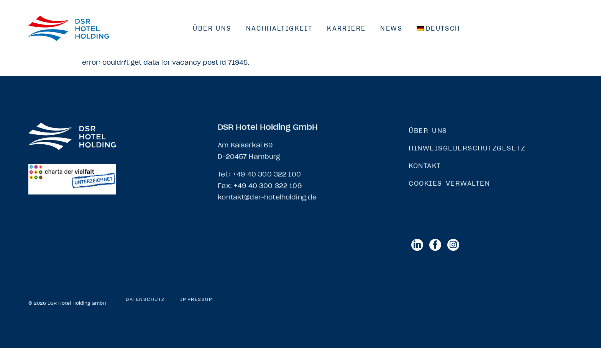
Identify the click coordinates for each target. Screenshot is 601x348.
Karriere (346, 28)
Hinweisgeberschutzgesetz (467, 148)
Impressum (196, 299)
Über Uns (212, 28)
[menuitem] (438, 28)
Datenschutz (145, 299)
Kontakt (425, 166)
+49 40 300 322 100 (267, 174)
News (391, 28)
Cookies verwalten (449, 183)
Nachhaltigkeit (279, 28)
